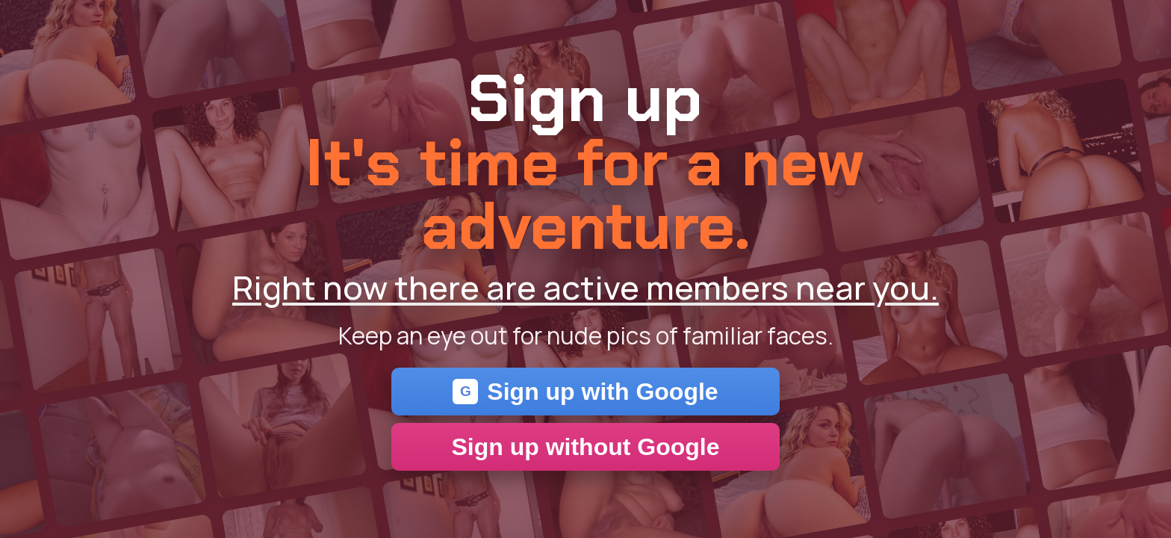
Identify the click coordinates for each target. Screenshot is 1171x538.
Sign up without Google (585, 446)
